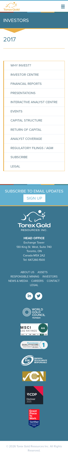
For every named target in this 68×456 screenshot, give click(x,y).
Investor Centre (25, 74)
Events (16, 111)
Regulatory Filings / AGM (32, 148)
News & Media (18, 281)
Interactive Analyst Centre (34, 102)
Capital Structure (26, 120)
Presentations (23, 93)
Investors (49, 276)
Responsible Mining (25, 276)
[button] (63, 6)
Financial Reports (26, 83)
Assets (43, 272)
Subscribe (19, 157)
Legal (15, 166)
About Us (27, 272)
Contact (53, 281)
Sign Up (34, 198)
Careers (37, 281)
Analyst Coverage (26, 138)
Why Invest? (21, 65)
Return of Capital (26, 129)
